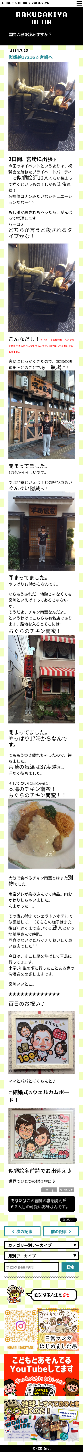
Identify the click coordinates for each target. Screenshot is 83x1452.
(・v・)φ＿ (49, 1190)
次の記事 (22, 1231)
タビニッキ (66, 1190)
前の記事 (61, 1231)
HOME (9, 3)
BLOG (22, 3)
